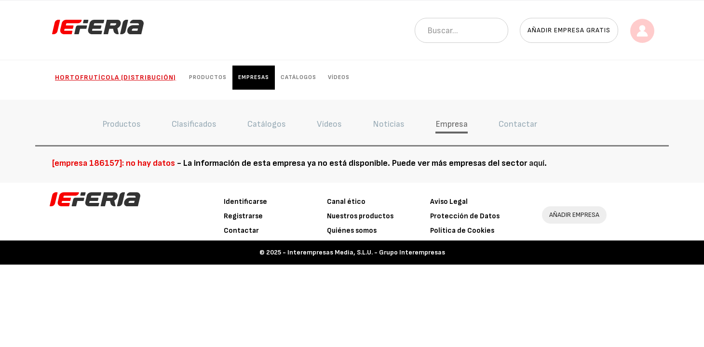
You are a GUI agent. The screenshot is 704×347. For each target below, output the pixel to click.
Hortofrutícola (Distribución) (115, 77)
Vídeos (339, 77)
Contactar (241, 230)
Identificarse (245, 201)
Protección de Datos (465, 216)
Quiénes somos (352, 230)
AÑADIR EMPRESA (574, 215)
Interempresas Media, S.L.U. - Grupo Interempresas (366, 252)
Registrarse (243, 216)
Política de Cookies (462, 230)
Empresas (253, 77)
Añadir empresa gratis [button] (569, 30)
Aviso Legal (449, 201)
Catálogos (298, 77)
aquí (536, 163)
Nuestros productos (360, 216)
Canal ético (346, 201)
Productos (208, 77)
